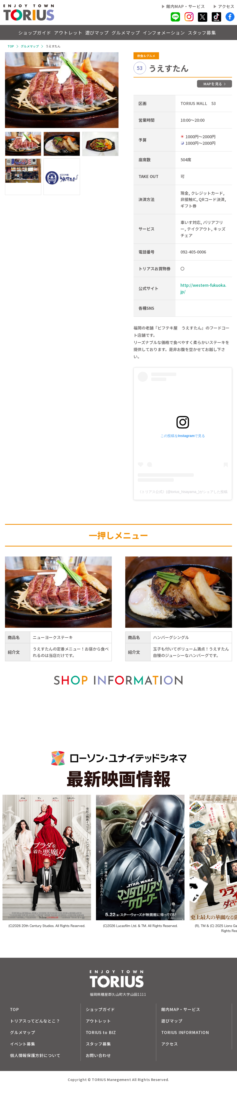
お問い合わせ (98, 1055)
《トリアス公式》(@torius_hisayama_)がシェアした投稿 (182, 492)
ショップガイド (14, 32)
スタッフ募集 (210, 32)
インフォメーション (165, 32)
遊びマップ (89, 32)
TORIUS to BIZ (101, 1032)
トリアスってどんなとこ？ (35, 1021)
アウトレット (55, 32)
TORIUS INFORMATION (185, 1032)
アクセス (226, 6)
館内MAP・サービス (185, 6)
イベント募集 (22, 1044)
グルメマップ (124, 32)
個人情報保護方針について (35, 1055)
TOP (11, 46)
